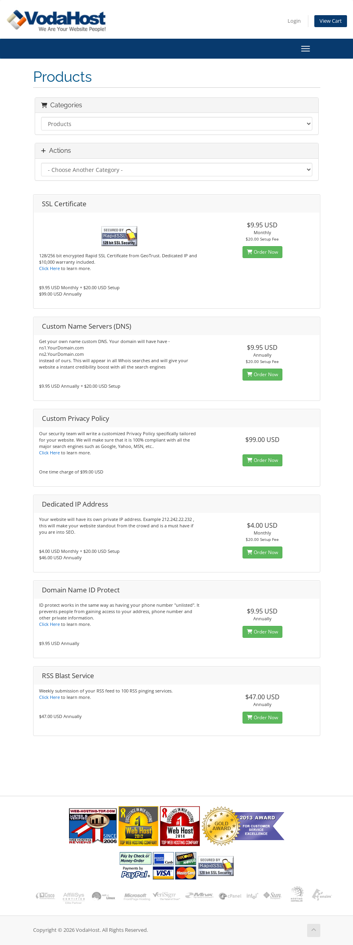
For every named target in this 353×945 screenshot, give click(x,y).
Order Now (262, 252)
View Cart (330, 21)
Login (294, 21)
